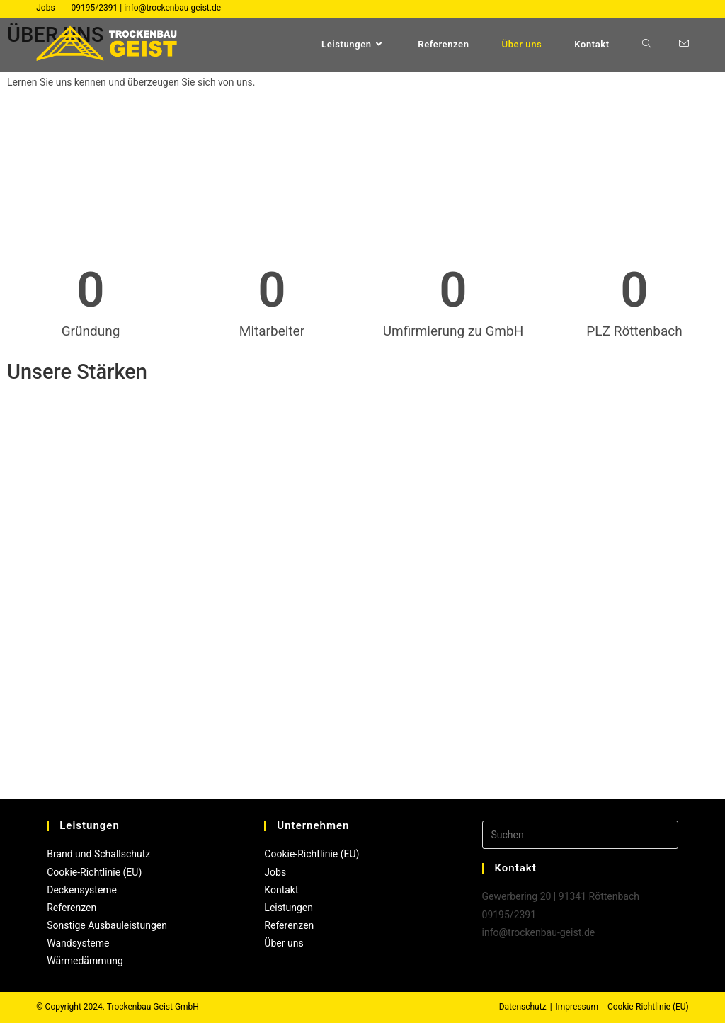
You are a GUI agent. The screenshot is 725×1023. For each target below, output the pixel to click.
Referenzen (71, 907)
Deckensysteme (82, 890)
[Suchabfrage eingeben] (580, 835)
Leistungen (288, 907)
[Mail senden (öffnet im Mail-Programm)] (684, 43)
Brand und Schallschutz (98, 853)
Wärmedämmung (85, 960)
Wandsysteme (78, 943)
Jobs (45, 8)
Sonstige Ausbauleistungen (107, 925)
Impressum (577, 1007)
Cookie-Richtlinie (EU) (94, 872)
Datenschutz (523, 1007)
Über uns (283, 943)
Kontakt (281, 890)
